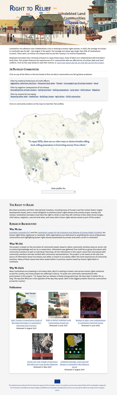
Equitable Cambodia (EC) (19, 232)
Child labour (85, 90)
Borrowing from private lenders (23, 90)
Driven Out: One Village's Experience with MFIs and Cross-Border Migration (42, 361)
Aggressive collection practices (23, 83)
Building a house (47, 97)
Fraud (96, 83)
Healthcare (33, 97)
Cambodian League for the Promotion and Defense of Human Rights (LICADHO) (70, 232)
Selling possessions (61, 90)
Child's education (73, 97)
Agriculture (59, 97)
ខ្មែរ (108, 1)
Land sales (74, 90)
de (114, 1)
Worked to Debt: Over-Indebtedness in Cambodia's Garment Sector (90, 320)
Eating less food (44, 90)
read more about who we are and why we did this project (80, 63)
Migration (96, 90)
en (111, 1)
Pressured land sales (46, 83)
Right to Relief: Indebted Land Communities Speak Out (58, 320)
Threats (59, 83)
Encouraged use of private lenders (78, 83)
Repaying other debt (19, 97)
